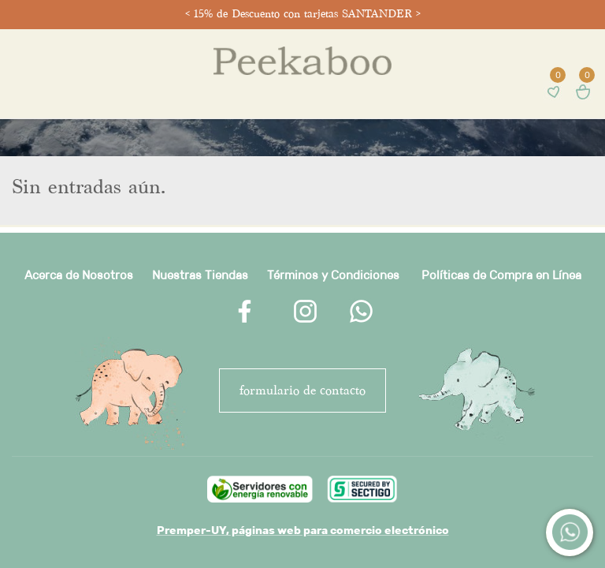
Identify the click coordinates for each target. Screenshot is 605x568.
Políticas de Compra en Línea (501, 274)
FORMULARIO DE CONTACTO (302, 390)
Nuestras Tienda (197, 274)
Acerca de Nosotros (78, 274)
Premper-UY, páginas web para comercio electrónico (303, 530)
